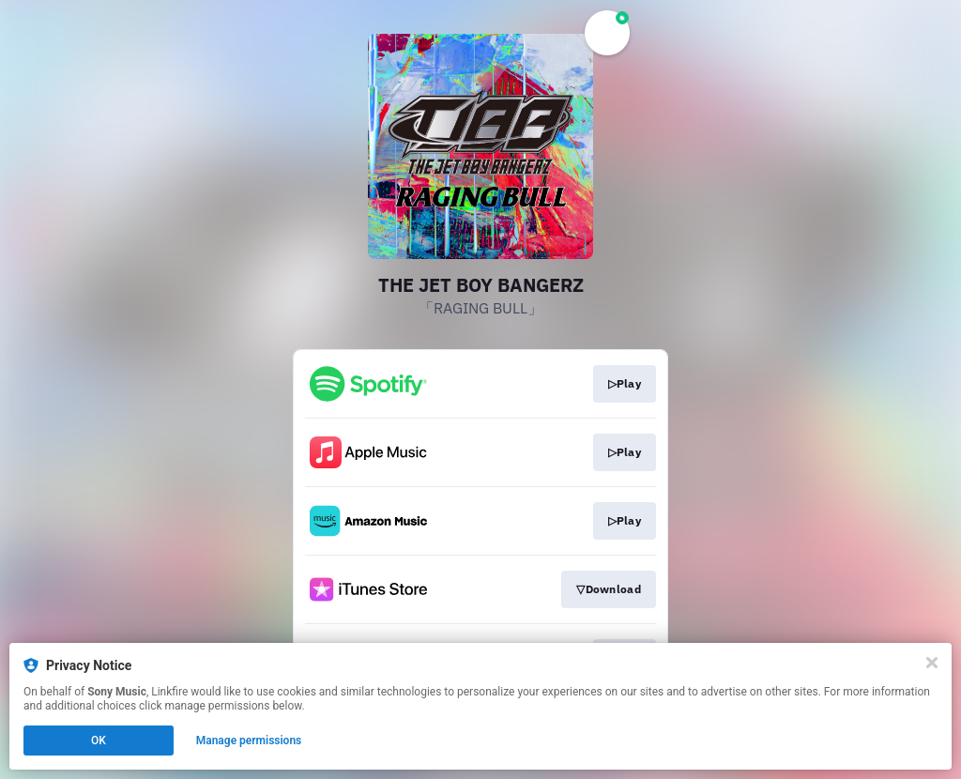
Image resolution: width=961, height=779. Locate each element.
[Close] (932, 663)
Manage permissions (249, 740)
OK (98, 740)
